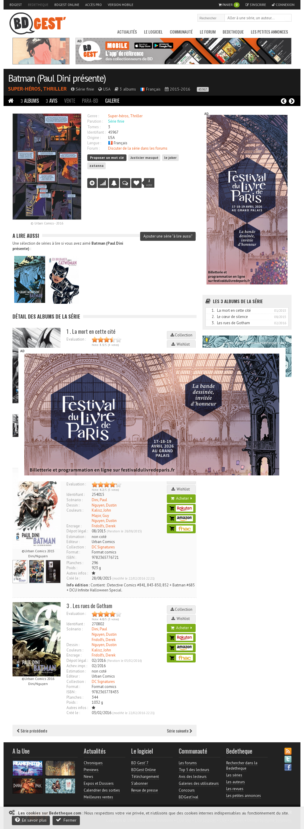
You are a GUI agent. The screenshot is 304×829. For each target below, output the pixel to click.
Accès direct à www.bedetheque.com (255, 342)
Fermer (66, 820)
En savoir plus (31, 820)
